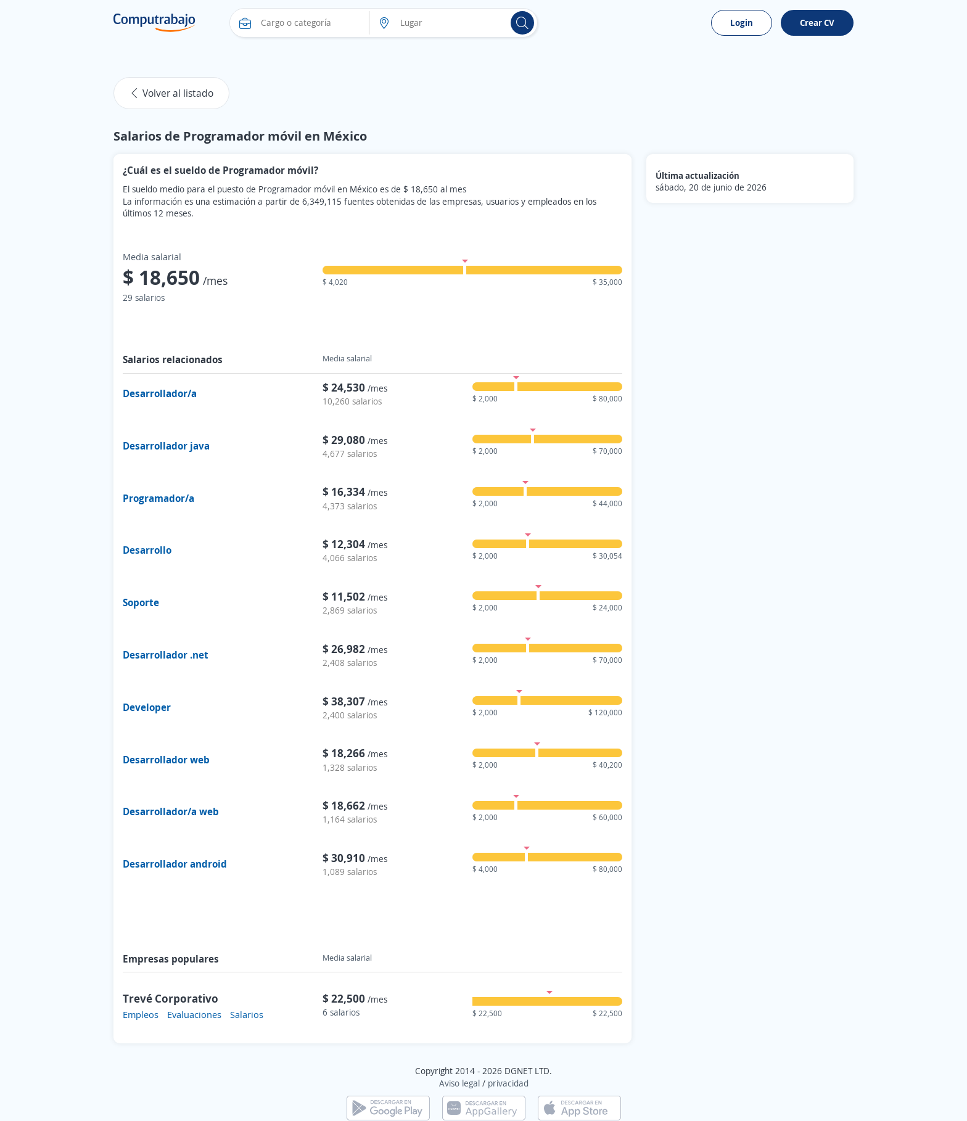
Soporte (141, 602)
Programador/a (158, 498)
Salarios (246, 1014)
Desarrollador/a (160, 393)
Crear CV (817, 22)
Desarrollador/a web (171, 811)
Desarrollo (147, 550)
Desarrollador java (166, 446)
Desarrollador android (175, 864)
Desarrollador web (166, 759)
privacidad (508, 1083)
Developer (147, 707)
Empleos (140, 1014)
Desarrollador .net (165, 655)
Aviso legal (459, 1083)
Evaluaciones (194, 1014)
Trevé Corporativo (170, 998)
